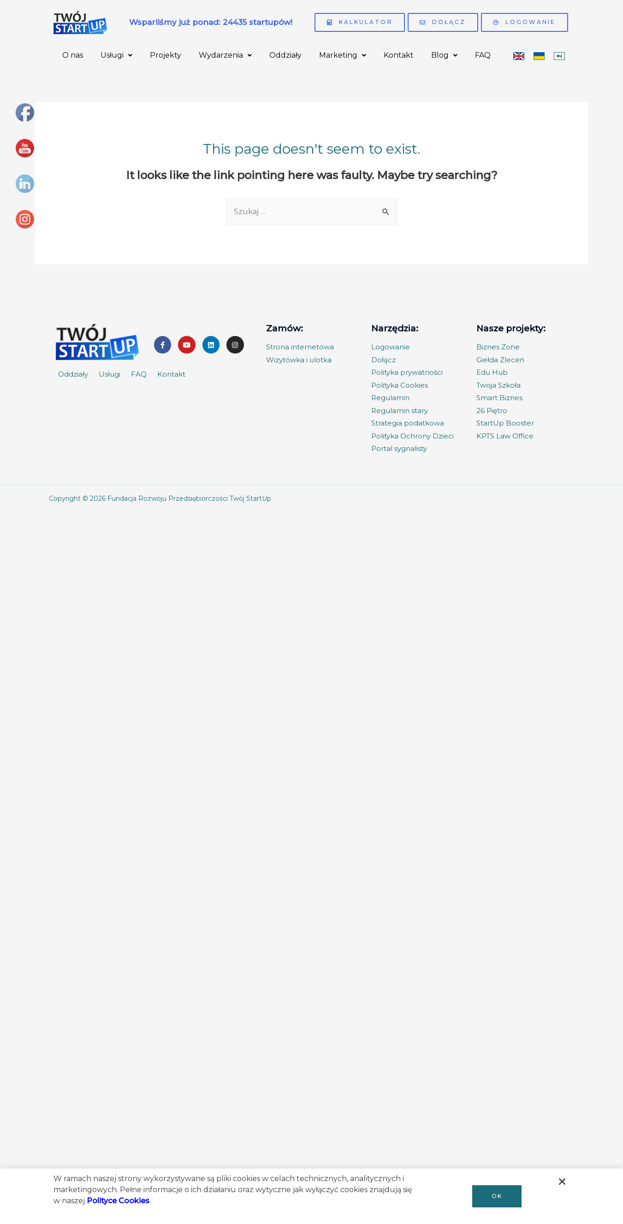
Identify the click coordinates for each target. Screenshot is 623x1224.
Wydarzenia (225, 55)
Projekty (165, 55)
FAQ (483, 55)
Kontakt (399, 55)
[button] (497, 1196)
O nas (72, 55)
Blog (444, 55)
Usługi (116, 55)
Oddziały (285, 55)
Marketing (342, 55)
